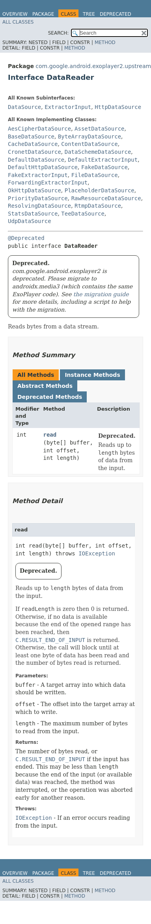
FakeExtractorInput (38, 175)
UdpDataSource (29, 221)
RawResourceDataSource (106, 198)
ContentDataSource (89, 144)
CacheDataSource (33, 144)
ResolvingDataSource (39, 206)
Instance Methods (92, 375)
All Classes (18, 22)
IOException (96, 553)
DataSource (24, 107)
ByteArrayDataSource (89, 136)
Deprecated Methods (49, 397)
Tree (89, 14)
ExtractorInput (68, 107)
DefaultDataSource (36, 160)
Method (105, 42)
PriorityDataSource (38, 198)
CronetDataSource (34, 152)
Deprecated (115, 14)
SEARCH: (58, 33)
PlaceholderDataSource (99, 190)
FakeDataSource (104, 167)
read (50, 435)
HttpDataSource (118, 107)
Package (43, 14)
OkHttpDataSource (34, 190)
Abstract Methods (45, 386)
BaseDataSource (31, 136)
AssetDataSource (99, 128)
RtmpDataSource (98, 206)
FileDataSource (94, 175)
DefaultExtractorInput (103, 160)
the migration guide (101, 294)
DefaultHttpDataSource (43, 167)
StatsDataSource (33, 213)
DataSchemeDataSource (98, 152)
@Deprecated (26, 238)
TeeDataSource (82, 213)
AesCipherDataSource (39, 128)
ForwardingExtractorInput (48, 182)
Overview (15, 14)
